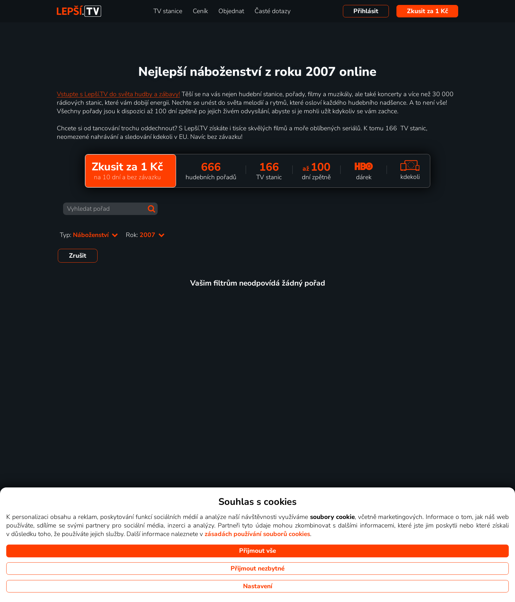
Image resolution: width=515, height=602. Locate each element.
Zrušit (77, 255)
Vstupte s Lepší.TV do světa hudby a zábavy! (118, 94)
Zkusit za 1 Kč (427, 11)
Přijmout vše (257, 551)
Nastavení (257, 586)
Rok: (145, 235)
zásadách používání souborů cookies (257, 534)
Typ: (89, 235)
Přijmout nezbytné (257, 568)
